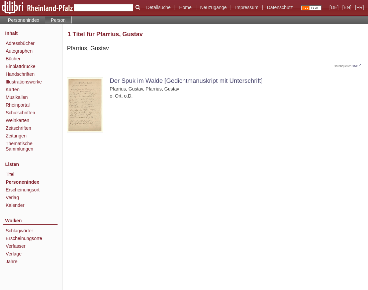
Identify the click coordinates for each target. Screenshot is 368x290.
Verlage (13, 253)
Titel (10, 174)
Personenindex (23, 20)
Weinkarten (17, 120)
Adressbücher (20, 43)
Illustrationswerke (24, 81)
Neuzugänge (213, 7)
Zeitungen (16, 135)
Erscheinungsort (22, 189)
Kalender (15, 205)
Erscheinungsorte (24, 238)
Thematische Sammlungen (19, 146)
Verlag (12, 197)
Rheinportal (18, 105)
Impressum (246, 7)
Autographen (19, 51)
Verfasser (15, 246)
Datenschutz (280, 7)
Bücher (13, 58)
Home (185, 7)
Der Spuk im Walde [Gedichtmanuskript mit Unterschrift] (186, 80)
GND (355, 66)
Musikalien (17, 97)
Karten (12, 89)
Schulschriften (20, 112)
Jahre (11, 261)
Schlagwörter (19, 230)
